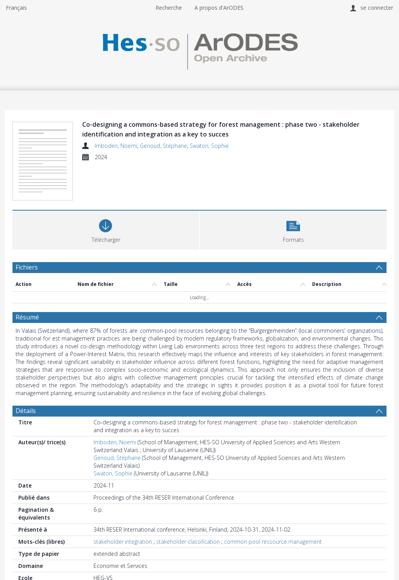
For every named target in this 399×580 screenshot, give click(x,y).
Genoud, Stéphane (163, 145)
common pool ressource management (273, 541)
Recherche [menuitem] (168, 7)
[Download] (105, 229)
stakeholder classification (188, 541)
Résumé (27, 317)
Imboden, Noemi (116, 145)
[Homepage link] (199, 49)
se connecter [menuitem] (376, 7)
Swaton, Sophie (209, 145)
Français (16, 7)
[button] (293, 229)
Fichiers (27, 267)
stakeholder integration (123, 541)
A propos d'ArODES (219, 7)
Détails (26, 410)
